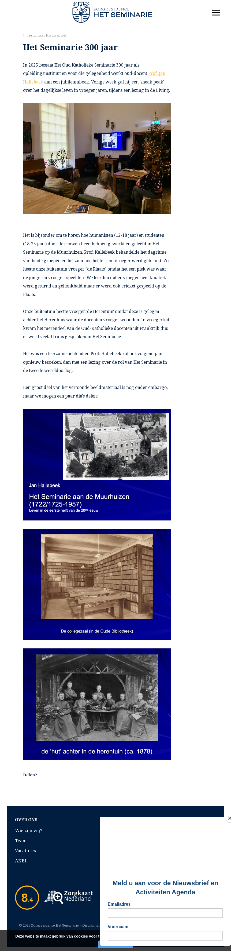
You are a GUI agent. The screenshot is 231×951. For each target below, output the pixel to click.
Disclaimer (91, 925)
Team (21, 840)
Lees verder (145, 936)
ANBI (20, 861)
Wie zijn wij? (28, 830)
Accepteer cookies (115, 944)
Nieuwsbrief (56, 35)
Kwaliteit (129, 830)
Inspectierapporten (140, 850)
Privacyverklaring (139, 861)
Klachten (129, 840)
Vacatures (25, 850)
